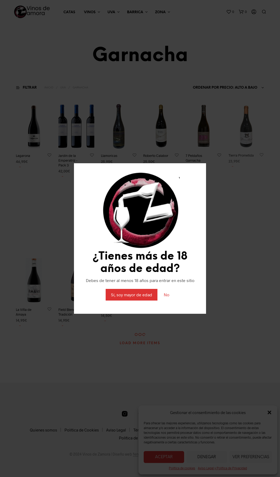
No (166, 294)
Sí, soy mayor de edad (131, 294)
